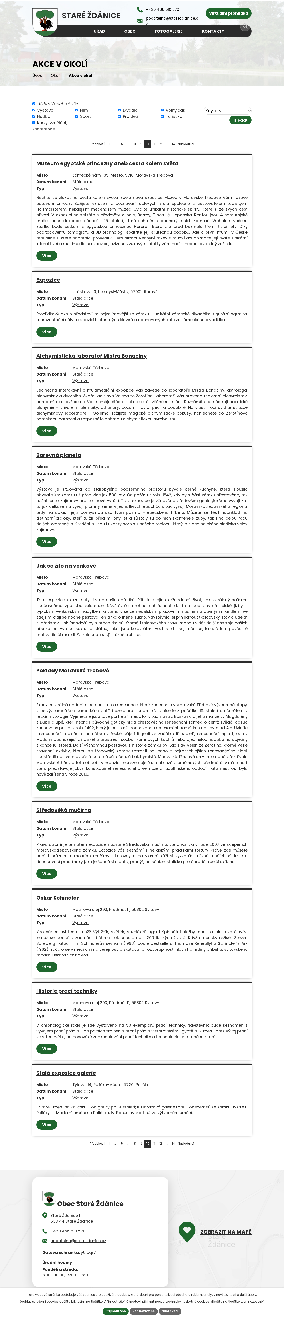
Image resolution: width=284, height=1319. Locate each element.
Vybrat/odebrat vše (58, 104)
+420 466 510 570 (67, 1231)
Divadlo (130, 110)
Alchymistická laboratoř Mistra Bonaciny (91, 355)
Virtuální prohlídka (228, 13)
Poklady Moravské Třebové (72, 670)
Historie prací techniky (66, 991)
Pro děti (130, 116)
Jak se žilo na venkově (66, 565)
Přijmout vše (114, 1311)
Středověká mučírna (63, 810)
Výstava (45, 110)
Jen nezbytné (143, 1311)
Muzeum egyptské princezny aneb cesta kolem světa (107, 163)
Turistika (174, 116)
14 (173, 144)
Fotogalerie (169, 31)
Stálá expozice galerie (66, 1073)
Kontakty (213, 31)
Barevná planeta (58, 455)
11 (154, 144)
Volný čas (175, 110)
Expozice (48, 279)
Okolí (56, 75)
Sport (85, 116)
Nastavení (171, 1311)
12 (160, 144)
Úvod (37, 75)
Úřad (99, 31)
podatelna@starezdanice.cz (78, 1240)
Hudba (43, 116)
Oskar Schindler (57, 897)
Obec (130, 31)
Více (47, 255)
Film (84, 110)
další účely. (248, 1294)
